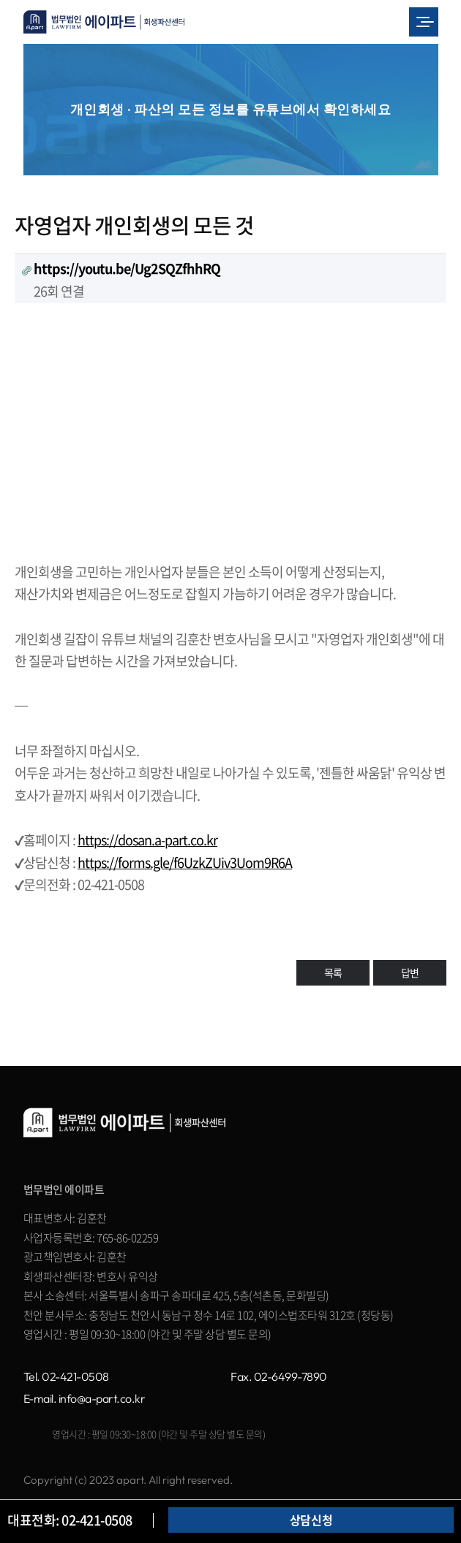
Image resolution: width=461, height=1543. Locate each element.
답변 (410, 972)
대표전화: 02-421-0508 (69, 1520)
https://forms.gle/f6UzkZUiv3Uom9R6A (185, 862)
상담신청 (311, 1519)
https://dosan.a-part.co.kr (147, 840)
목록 (333, 972)
